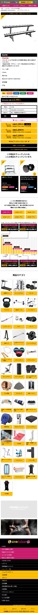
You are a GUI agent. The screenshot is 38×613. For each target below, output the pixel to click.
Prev (3, 174)
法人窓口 (4, 595)
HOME (4, 546)
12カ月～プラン (19, 212)
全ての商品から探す (7, 549)
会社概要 (4, 583)
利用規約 (4, 589)
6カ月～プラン (6, 212)
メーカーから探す (7, 555)
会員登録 (4, 575)
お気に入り (14, 607)
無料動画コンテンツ (7, 566)
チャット (33, 607)
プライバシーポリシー (8, 592)
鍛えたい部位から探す (8, 558)
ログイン (4, 577)
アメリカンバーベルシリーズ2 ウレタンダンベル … (28, 178)
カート (5, 607)
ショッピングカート (7, 572)
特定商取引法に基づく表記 (9, 586)
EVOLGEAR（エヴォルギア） (18, 110)
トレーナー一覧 (6, 569)
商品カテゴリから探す (8, 552)
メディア (4, 563)
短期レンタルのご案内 (19, 145)
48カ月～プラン (19, 217)
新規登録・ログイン (26, 2)
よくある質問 (5, 597)
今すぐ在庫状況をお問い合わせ (19, 149)
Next (34, 174)
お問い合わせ (5, 600)
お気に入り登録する (20, 120)
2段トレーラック (7, 177)
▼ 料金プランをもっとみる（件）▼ (19, 141)
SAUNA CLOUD (6, 560)
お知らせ (4, 580)
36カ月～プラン (6, 217)
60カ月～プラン (31, 217)
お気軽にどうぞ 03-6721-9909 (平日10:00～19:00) (19, 611)
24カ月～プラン (31, 212)
